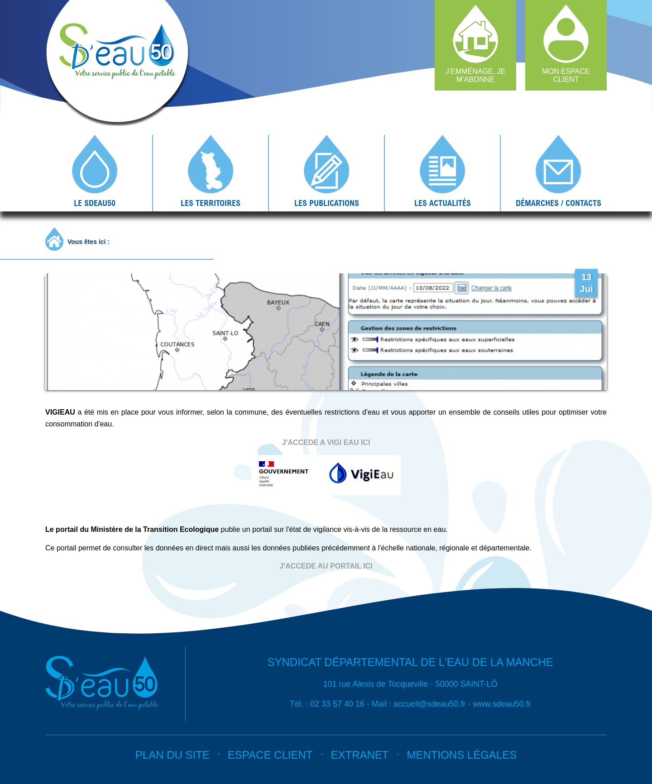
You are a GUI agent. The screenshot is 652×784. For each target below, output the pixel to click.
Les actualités (442, 203)
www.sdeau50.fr (502, 703)
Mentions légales (462, 755)
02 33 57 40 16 (337, 703)
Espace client (270, 755)
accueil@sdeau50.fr (429, 703)
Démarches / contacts (558, 203)
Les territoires (210, 203)
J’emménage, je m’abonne (475, 75)
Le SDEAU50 (94, 203)
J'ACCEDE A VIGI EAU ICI (326, 442)
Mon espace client (566, 75)
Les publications (326, 203)
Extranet (359, 755)
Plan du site (172, 755)
